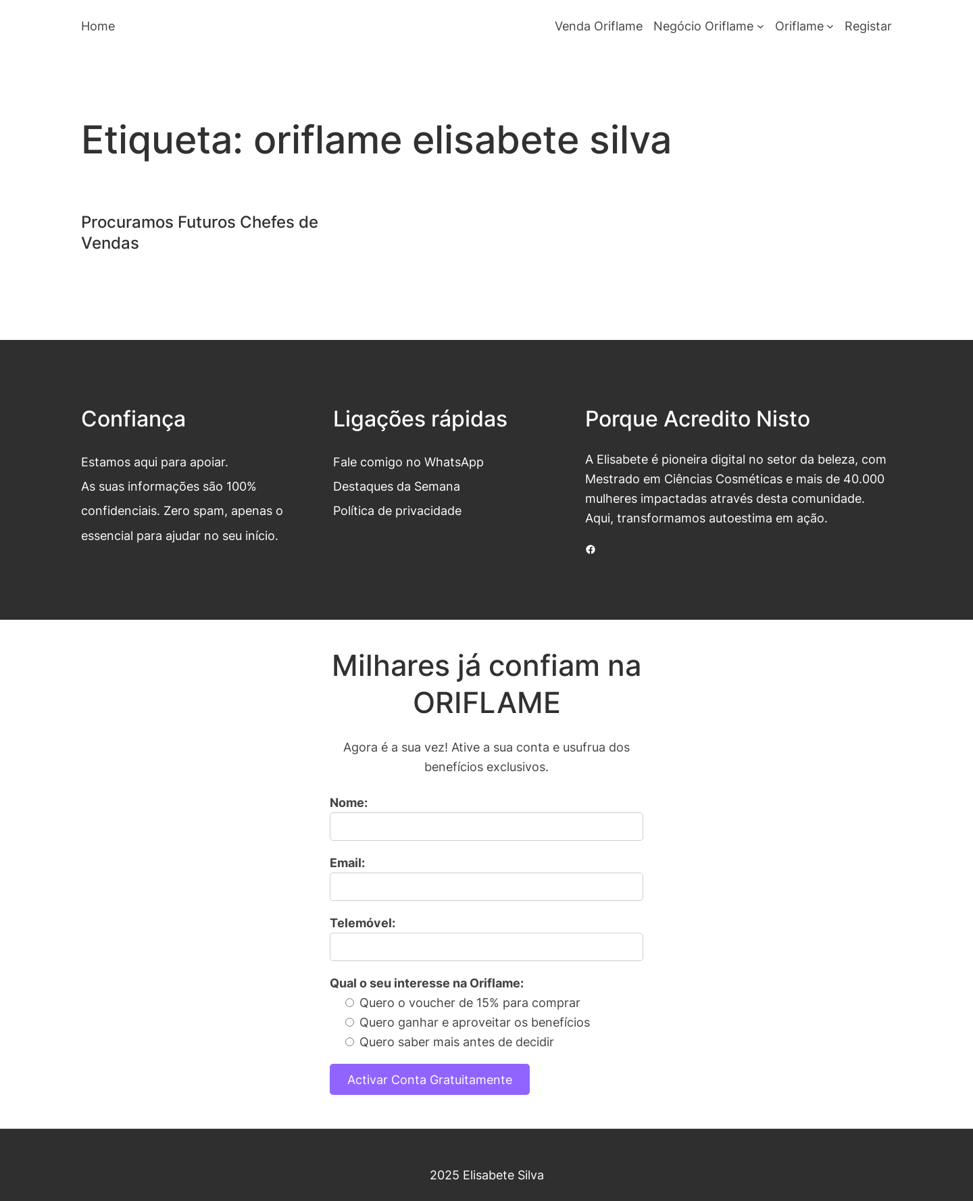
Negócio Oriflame (703, 25)
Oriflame (799, 25)
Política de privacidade (397, 510)
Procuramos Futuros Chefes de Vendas (199, 232)
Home (98, 25)
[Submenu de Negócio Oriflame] (760, 26)
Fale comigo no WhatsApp (408, 461)
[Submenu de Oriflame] (830, 26)
